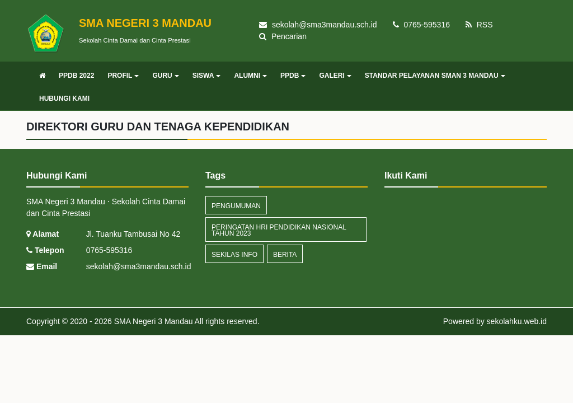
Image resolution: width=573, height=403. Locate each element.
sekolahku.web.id (517, 321)
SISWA (206, 75)
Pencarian (283, 36)
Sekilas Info (234, 255)
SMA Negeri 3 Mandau (152, 321)
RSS (479, 24)
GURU (165, 75)
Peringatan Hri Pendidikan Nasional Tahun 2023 (279, 230)
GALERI (335, 75)
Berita (285, 255)
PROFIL (123, 75)
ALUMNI (250, 75)
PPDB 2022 (76, 75)
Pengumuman (236, 206)
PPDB (293, 75)
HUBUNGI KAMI (64, 98)
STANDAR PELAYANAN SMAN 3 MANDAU (435, 75)
